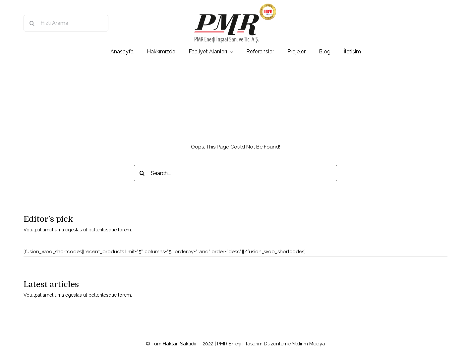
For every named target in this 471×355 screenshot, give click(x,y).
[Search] (32, 23)
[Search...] (235, 173)
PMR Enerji (229, 344)
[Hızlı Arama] (66, 23)
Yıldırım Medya (308, 344)
